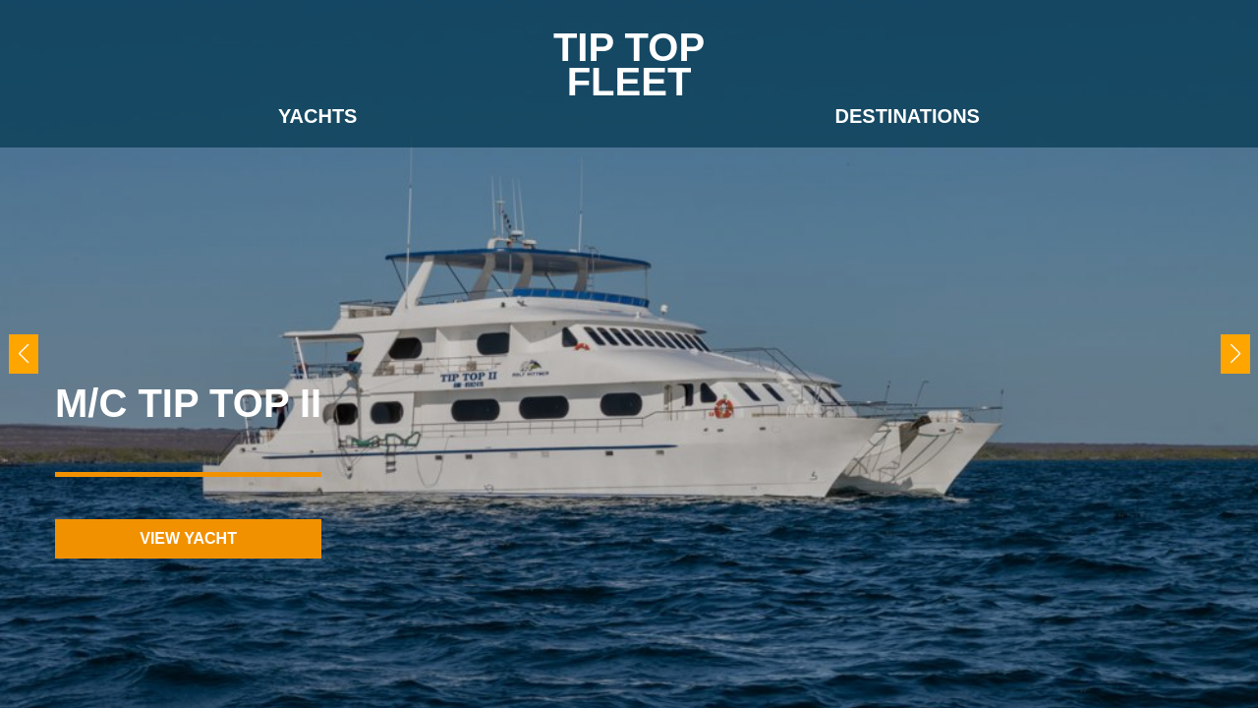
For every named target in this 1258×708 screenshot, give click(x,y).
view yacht (188, 538)
